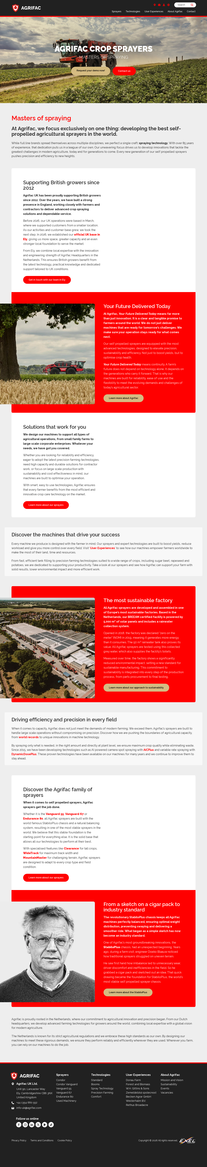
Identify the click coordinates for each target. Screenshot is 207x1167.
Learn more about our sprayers (46, 513)
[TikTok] (51, 1148)
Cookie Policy (64, 1164)
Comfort (96, 1120)
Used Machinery (66, 1124)
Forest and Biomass (138, 1107)
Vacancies (167, 1116)
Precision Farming (102, 1116)
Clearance (71, 864)
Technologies (133, 11)
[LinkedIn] (31, 1148)
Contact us (124, 71)
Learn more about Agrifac (123, 404)
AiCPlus (148, 765)
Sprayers (116, 11)
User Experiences (153, 11)
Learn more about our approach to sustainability (136, 702)
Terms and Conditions (41, 1164)
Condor (60, 1103)
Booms (95, 1107)
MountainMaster (35, 873)
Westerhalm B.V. (136, 1124)
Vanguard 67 (74, 829)
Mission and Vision (172, 1103)
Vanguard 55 (55, 829)
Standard (96, 1103)
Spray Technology (102, 1112)
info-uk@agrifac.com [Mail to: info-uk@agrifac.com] (28, 1131)
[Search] (185, 4)
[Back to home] (27, 8)
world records (29, 753)
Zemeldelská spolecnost (141, 1116)
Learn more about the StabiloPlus (128, 1014)
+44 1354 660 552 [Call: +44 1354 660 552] (26, 1126)
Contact (191, 11)
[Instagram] (25, 1148)
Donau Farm (133, 1103)
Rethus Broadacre (137, 1128)
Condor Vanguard (66, 1107)
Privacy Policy (19, 1164)
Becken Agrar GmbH (138, 1120)
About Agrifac (175, 11)
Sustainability (169, 1107)
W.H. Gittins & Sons (137, 1112)
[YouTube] (44, 1148)
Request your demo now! (91, 71)
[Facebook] (18, 1148)
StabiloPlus (111, 969)
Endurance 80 (33, 834)
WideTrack (31, 869)
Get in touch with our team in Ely (47, 280)
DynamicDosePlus (24, 770)
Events (165, 1112)
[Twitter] (38, 1148)
